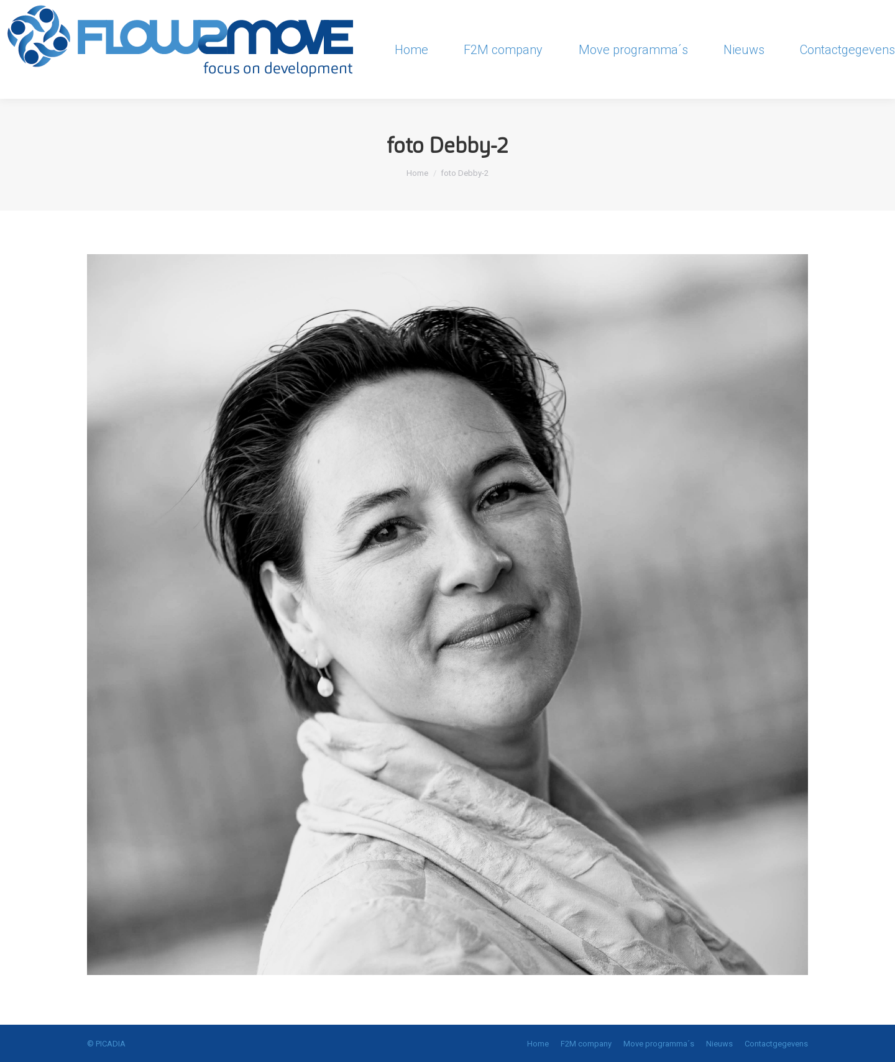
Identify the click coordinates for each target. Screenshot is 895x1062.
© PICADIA (106, 1043)
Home (417, 173)
